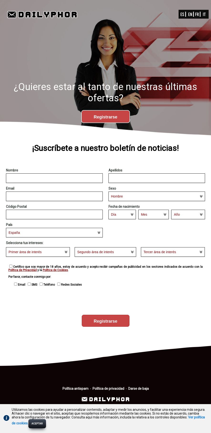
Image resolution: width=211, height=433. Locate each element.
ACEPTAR (37, 423)
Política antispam (75, 388)
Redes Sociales (70, 284)
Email (20, 284)
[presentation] (105, 301)
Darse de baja (138, 388)
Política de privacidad (108, 388)
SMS (33, 284)
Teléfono (48, 284)
